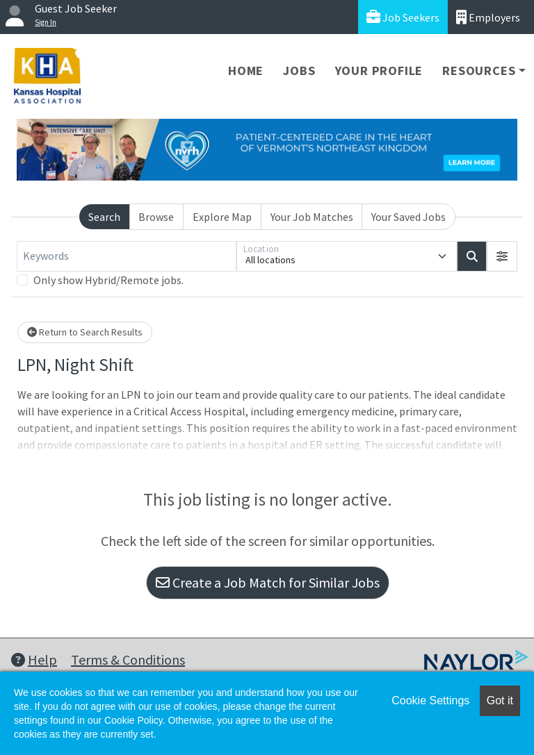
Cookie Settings (430, 700)
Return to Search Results (85, 332)
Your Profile (379, 70)
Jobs (299, 70)
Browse (156, 217)
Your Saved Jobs (408, 217)
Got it (500, 700)
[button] (502, 256)
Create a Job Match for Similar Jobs (268, 582)
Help (34, 659)
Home (246, 70)
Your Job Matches (311, 217)
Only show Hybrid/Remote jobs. (108, 280)
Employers (488, 17)
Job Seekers (402, 17)
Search (104, 217)
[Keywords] (126, 256)
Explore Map (222, 217)
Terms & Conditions (128, 659)
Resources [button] (478, 70)
